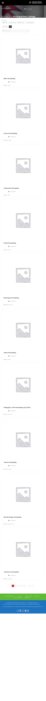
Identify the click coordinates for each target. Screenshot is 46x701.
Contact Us (19, 596)
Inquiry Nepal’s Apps (10, 596)
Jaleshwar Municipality (11, 572)
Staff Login (27, 597)
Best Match (30, 22)
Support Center (28, 596)
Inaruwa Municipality (10, 133)
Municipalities (13, 82)
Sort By (5, 26)
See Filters (4, 20)
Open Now (13, 22)
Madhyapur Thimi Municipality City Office (17, 407)
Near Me (21, 22)
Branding (37, 596)
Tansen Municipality (10, 462)
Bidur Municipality (9, 78)
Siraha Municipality (10, 243)
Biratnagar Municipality (11, 298)
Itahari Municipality (10, 352)
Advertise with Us (18, 597)
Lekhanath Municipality (11, 188)
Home (2, 8)
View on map (28, 9)
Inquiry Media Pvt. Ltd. (38, 606)
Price (5, 22)
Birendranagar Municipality (12, 517)
